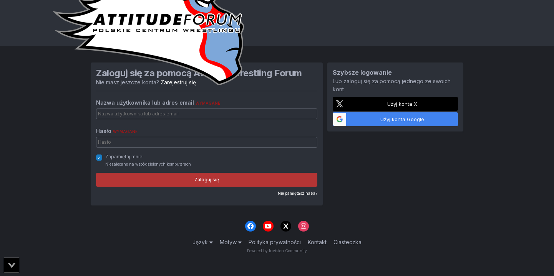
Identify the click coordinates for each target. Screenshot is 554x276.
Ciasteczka (347, 242)
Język (202, 242)
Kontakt (317, 242)
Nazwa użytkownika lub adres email (158, 102)
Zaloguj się (206, 179)
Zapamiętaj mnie (124, 156)
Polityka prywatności (275, 242)
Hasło (117, 131)
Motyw (231, 242)
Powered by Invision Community (277, 250)
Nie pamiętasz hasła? (297, 193)
